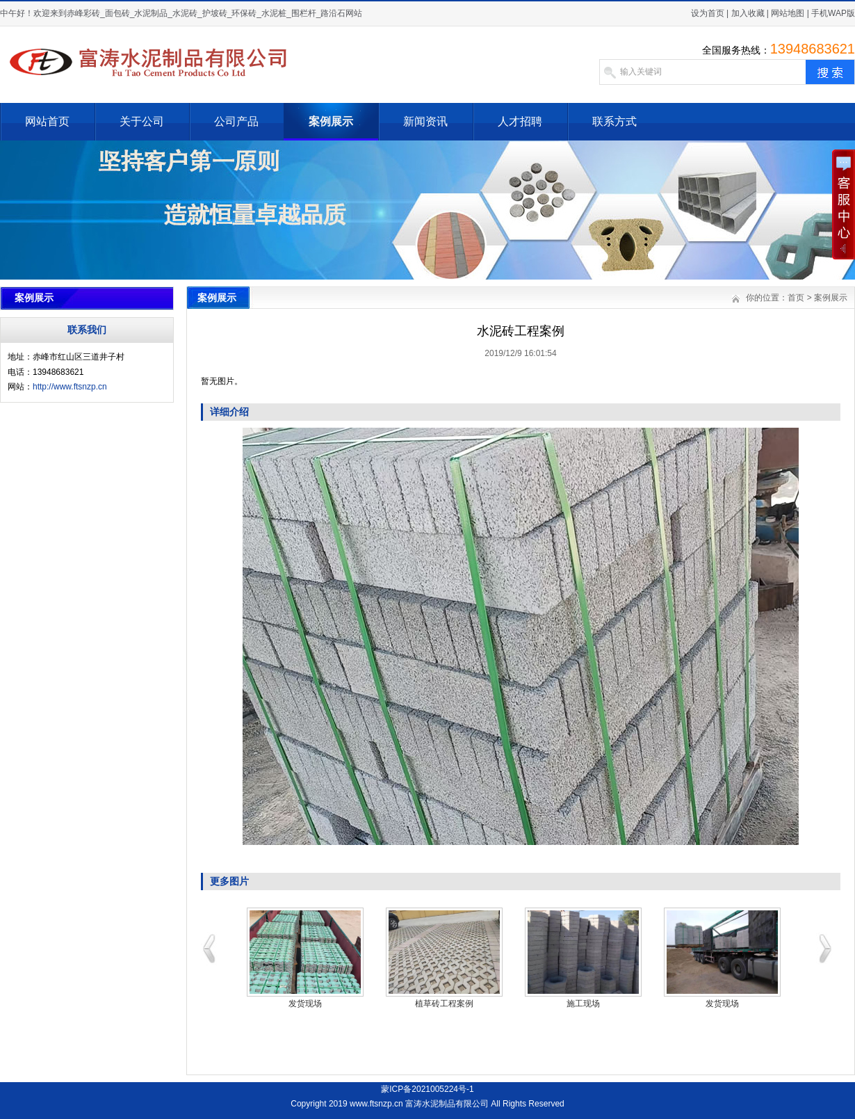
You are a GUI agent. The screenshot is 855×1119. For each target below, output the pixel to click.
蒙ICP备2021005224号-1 (427, 1089)
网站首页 (47, 121)
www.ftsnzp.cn (376, 1104)
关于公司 (142, 121)
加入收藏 (748, 13)
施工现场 (583, 1003)
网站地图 (787, 13)
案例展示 (331, 121)
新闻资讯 (425, 121)
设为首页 (707, 13)
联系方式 (614, 121)
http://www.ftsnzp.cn (70, 387)
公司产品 (236, 121)
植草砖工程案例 (444, 1003)
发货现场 (305, 1003)
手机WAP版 (833, 13)
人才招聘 (520, 121)
